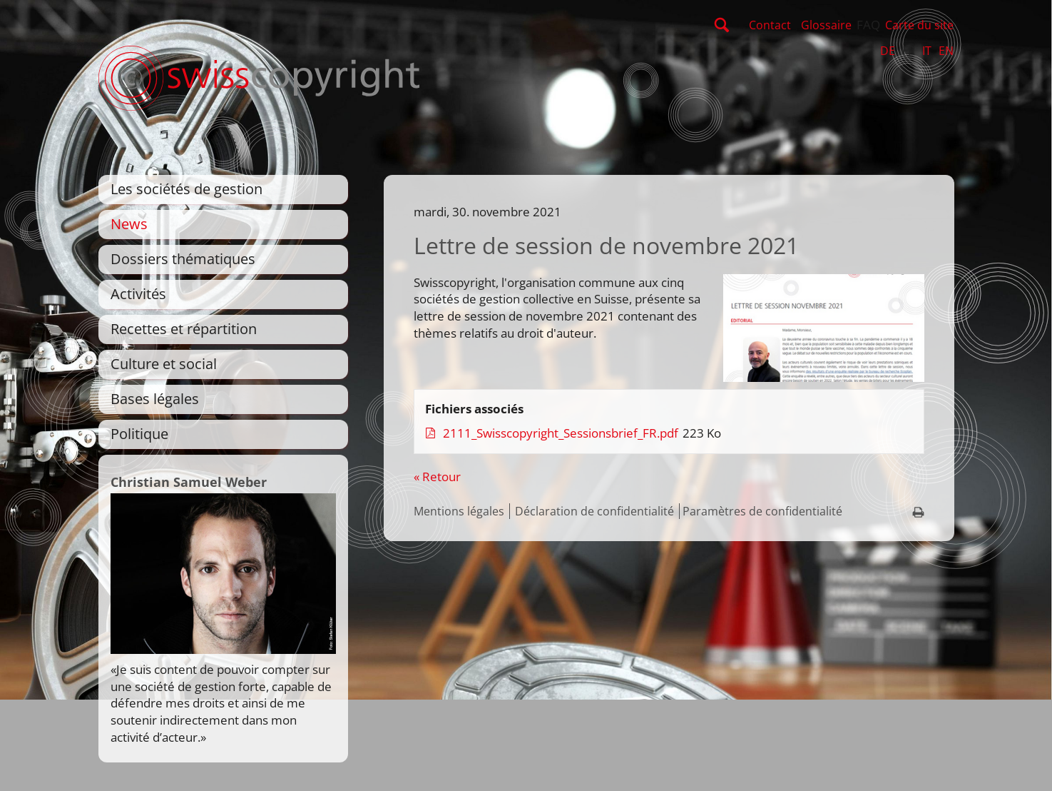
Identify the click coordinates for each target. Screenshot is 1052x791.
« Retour (437, 476)
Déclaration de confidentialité (594, 511)
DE (887, 51)
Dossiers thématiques (183, 258)
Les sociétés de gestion (186, 188)
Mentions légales (459, 511)
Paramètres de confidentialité (762, 511)
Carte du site (919, 25)
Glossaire (826, 25)
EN (946, 51)
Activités (138, 293)
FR (908, 51)
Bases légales (155, 398)
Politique (139, 433)
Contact (770, 25)
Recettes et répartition (184, 328)
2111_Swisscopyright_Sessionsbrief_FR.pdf (562, 433)
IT (926, 51)
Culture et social (164, 363)
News (129, 223)
